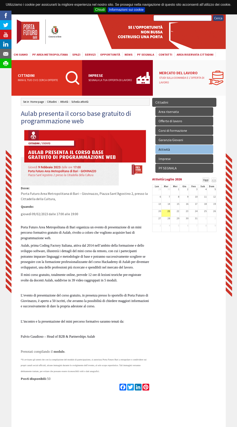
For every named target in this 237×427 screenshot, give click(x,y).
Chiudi (100, 9)
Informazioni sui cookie (126, 9)
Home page (37, 102)
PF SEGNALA (145, 54)
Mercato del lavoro (183, 77)
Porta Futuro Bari (39, 31)
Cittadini (40, 78)
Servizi (90, 54)
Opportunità (110, 54)
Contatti (165, 54)
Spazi (76, 54)
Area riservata (169, 112)
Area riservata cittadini (195, 54)
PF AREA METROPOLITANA (50, 54)
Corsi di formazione (173, 130)
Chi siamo (21, 54)
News (129, 54)
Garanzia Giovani (171, 140)
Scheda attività (79, 102)
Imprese (111, 78)
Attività (64, 102)
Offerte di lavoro (170, 121)
